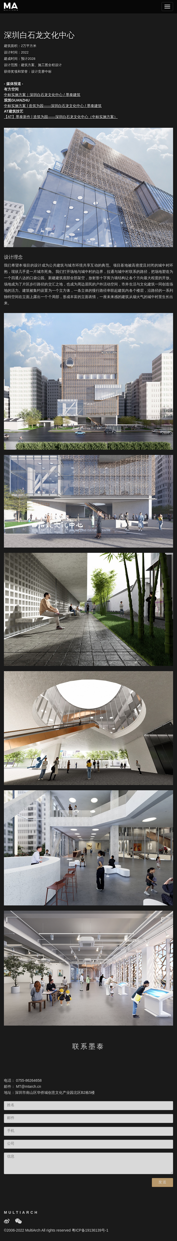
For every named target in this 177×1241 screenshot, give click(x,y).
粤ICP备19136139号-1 (90, 1231)
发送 (162, 1182)
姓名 (10, 1105)
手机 (10, 1131)
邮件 (10, 1118)
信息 (10, 1157)
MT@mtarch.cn (28, 1087)
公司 (10, 1144)
